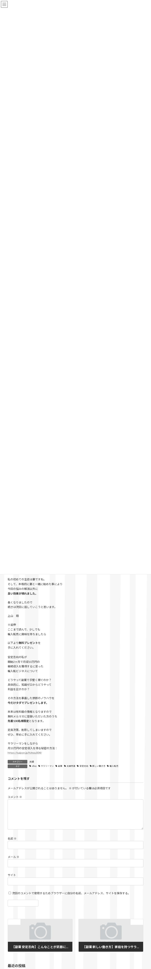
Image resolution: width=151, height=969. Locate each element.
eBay (34, 766)
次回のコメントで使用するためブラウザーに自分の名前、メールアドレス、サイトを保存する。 (71, 898)
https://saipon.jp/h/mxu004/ (25, 752)
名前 (12, 843)
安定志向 (84, 766)
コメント (15, 797)
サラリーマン (47, 766)
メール (13, 861)
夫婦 (31, 761)
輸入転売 (114, 766)
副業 (60, 766)
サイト (12, 879)
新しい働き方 (98, 766)
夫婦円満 (71, 766)
